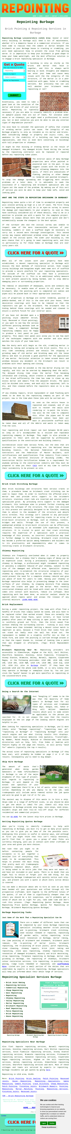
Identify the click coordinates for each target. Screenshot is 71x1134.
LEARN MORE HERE (30, 600)
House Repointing (21, 1081)
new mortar (11, 358)
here (48, 1070)
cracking (23, 376)
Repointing (7, 202)
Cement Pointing (23, 1084)
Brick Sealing (33, 1079)
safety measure (61, 276)
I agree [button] (44, 1123)
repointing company (41, 396)
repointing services (33, 1065)
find (10, 1047)
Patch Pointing (50, 1079)
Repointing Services (57, 1089)
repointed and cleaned (44, 405)
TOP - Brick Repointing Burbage (17, 1096)
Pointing (63, 1086)
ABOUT (47, 16)
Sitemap (3, 1115)
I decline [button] (51, 1123)
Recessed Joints (29, 1092)
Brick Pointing (16, 1079)
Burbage (34, 665)
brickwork (54, 306)
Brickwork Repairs (48, 1086)
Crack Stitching (41, 1084)
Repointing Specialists (47, 1081)
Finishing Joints (28, 1086)
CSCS (35, 466)
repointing (26, 59)
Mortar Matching (24, 1089)
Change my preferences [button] (49, 1127)
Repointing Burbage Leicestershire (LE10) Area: (26, 38)
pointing (28, 291)
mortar (51, 79)
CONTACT (54, 16)
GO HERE (14, 817)
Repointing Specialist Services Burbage (32, 977)
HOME (34, 16)
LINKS (40, 16)
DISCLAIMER (64, 16)
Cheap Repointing (59, 1084)
